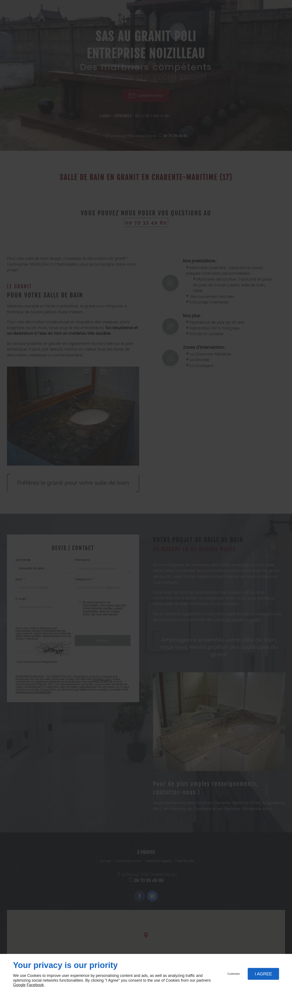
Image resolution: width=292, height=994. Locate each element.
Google (19, 985)
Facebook (35, 985)
